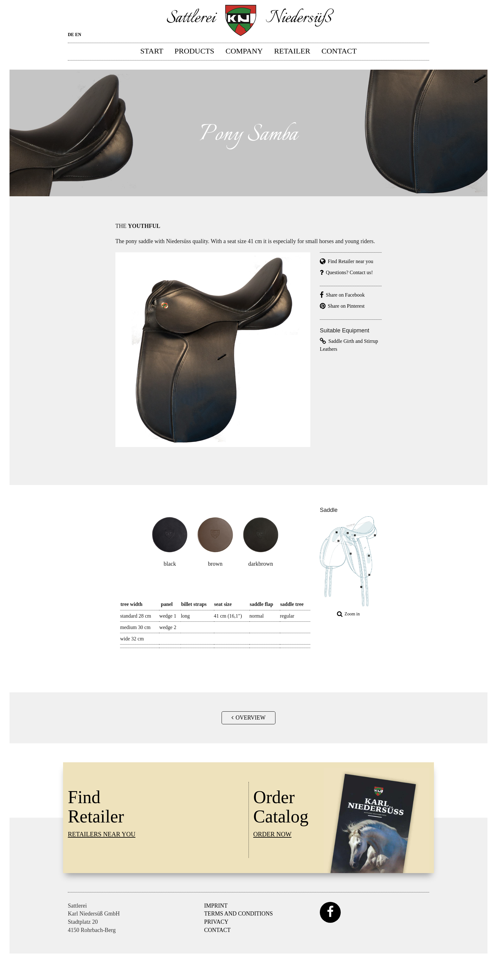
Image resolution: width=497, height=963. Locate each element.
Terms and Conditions (238, 913)
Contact (339, 51)
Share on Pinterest (342, 306)
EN (78, 34)
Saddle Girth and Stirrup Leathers (349, 345)
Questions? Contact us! (346, 272)
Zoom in (348, 614)
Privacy (216, 922)
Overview (248, 717)
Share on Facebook (342, 295)
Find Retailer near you (346, 261)
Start (152, 51)
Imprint (216, 906)
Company (244, 51)
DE (71, 34)
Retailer (292, 51)
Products (194, 51)
